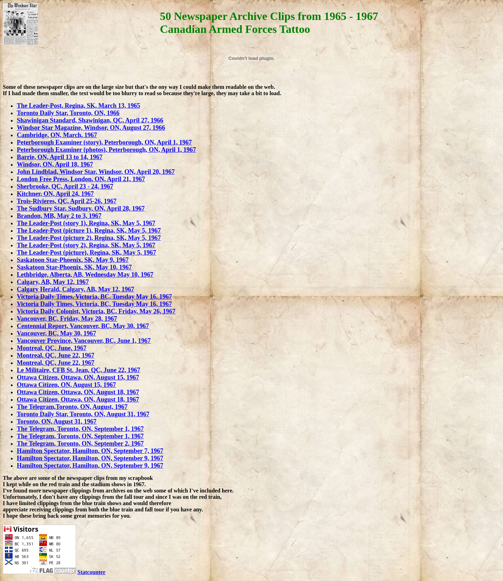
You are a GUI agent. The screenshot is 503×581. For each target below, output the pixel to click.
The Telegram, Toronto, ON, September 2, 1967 (80, 443)
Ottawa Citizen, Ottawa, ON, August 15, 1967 (78, 377)
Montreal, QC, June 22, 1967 (55, 355)
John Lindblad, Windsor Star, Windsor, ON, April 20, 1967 (96, 171)
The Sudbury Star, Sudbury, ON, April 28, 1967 (81, 208)
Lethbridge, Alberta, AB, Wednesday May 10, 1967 (85, 274)
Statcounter (91, 572)
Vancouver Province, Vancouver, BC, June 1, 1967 (84, 340)
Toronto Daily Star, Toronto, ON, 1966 (68, 112)
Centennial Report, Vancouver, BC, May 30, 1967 (83, 326)
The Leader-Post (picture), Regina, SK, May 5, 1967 (86, 252)
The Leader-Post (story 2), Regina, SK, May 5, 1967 (86, 245)
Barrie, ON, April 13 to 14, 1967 (59, 157)
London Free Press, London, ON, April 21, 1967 (81, 179)
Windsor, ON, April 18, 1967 (55, 164)
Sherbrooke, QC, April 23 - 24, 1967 (65, 186)
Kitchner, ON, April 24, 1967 (55, 193)
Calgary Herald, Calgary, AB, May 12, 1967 (75, 289)
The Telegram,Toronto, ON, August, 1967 (72, 406)
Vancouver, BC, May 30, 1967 (56, 333)
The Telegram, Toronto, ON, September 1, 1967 (80, 428)
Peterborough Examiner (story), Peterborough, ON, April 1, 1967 (104, 142)
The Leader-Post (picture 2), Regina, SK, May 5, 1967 (89, 237)
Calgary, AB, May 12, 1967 (53, 281)
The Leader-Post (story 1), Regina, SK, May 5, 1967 (86, 223)
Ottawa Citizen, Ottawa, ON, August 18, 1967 (78, 392)
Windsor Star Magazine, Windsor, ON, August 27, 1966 (91, 127)
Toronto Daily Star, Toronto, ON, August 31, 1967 (83, 414)
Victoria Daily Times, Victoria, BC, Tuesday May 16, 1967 (94, 296)
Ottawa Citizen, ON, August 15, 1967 (66, 384)
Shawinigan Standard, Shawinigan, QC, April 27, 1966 (90, 120)
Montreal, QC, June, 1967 (52, 348)
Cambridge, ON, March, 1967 (57, 135)
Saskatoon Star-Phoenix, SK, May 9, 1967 (73, 259)
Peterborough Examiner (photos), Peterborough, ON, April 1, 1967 (106, 149)
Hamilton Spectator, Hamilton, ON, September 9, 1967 (90, 458)
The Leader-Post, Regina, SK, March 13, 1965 (78, 105)
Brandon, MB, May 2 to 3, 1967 (59, 215)
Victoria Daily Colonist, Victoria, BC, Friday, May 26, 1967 (96, 311)
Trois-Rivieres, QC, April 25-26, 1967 (66, 201)
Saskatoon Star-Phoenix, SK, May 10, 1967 (74, 267)
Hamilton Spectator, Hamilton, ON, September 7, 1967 (90, 450)
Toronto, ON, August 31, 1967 (57, 421)
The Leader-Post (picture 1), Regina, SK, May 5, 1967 (89, 230)
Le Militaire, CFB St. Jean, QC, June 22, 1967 (78, 370)
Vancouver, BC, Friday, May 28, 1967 (67, 318)
